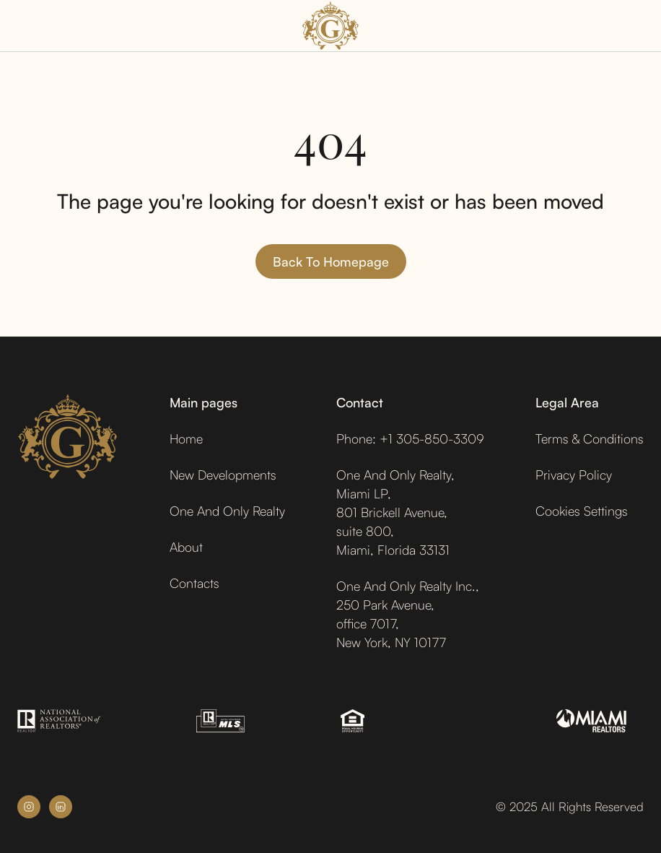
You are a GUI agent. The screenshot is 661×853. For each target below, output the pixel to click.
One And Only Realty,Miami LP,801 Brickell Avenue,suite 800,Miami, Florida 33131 (395, 512)
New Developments (223, 474)
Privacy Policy (573, 474)
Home (186, 438)
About (186, 547)
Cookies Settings (581, 511)
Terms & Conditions (589, 438)
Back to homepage (331, 261)
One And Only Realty (227, 511)
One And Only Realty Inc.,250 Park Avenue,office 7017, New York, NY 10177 (407, 614)
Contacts (194, 583)
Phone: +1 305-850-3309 (410, 438)
